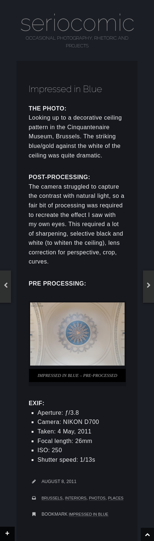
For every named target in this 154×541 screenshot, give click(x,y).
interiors (75, 498)
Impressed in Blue (88, 514)
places (115, 498)
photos (97, 498)
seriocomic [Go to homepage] (77, 22)
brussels (52, 498)
